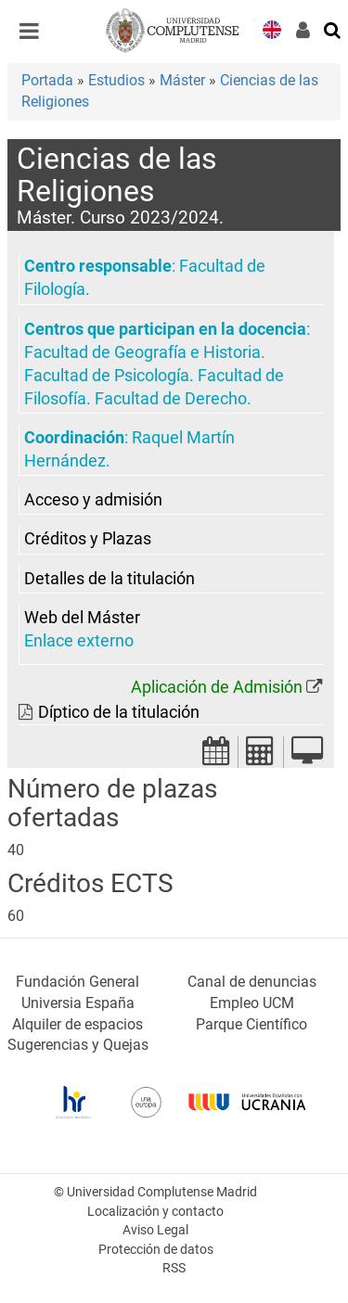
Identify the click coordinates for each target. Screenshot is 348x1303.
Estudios (116, 80)
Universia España (78, 1003)
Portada (47, 80)
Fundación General (77, 981)
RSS (174, 1268)
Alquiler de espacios (77, 1024)
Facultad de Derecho (171, 399)
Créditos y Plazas (87, 539)
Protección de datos (155, 1250)
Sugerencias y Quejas (77, 1045)
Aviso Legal (155, 1230)
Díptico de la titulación (119, 712)
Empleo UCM (252, 1003)
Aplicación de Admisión (217, 687)
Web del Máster (82, 617)
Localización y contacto (155, 1212)
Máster (182, 80)
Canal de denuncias (251, 981)
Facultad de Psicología (106, 375)
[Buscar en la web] (333, 28)
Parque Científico (251, 1024)
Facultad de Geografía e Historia (142, 352)
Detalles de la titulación (109, 578)
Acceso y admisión (93, 500)
